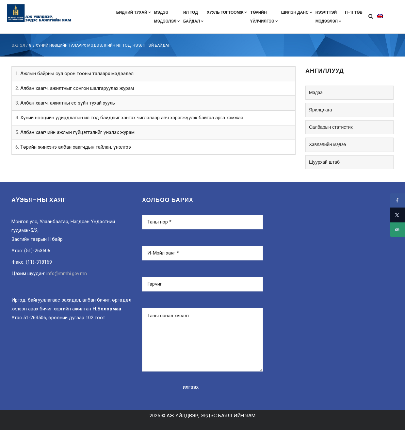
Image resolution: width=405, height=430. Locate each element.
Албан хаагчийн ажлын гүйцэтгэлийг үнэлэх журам (77, 132)
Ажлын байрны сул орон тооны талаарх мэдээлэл (77, 73)
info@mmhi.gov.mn (66, 273)
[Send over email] (397, 230)
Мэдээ (315, 92)
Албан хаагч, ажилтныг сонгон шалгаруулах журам (77, 88)
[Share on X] (397, 215)
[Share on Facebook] (397, 200)
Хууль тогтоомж (227, 12)
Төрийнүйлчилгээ (264, 16)
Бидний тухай (133, 12)
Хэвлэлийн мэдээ (327, 144)
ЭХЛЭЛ (18, 45)
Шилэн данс (296, 12)
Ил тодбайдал (193, 16)
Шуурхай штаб (324, 162)
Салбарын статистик (331, 127)
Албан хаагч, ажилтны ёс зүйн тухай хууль (67, 103)
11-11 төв (354, 12)
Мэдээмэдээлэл (167, 16)
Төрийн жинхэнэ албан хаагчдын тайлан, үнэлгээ (75, 147)
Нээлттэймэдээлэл (328, 16)
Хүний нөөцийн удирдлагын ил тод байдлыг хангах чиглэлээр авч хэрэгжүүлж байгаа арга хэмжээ (131, 118)
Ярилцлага (320, 110)
